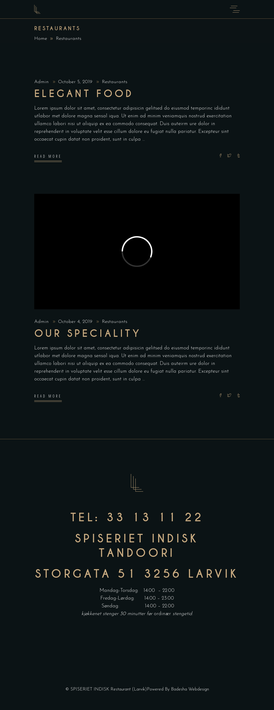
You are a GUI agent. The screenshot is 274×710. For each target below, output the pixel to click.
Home (40, 38)
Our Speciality (87, 333)
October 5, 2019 (76, 81)
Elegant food (84, 94)
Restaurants (114, 81)
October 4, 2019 (76, 321)
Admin (42, 81)
